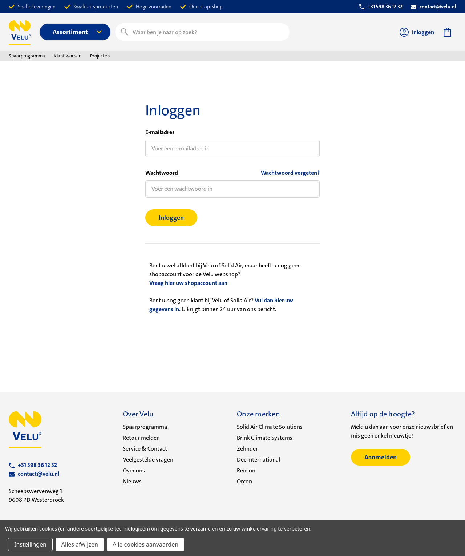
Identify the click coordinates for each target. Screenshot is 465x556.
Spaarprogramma (27, 56)
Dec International (258, 459)
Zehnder (247, 448)
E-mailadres (160, 132)
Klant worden (67, 56)
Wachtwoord (161, 173)
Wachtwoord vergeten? (290, 173)
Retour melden (141, 438)
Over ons (134, 470)
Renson (246, 470)
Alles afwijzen (79, 544)
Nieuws (132, 481)
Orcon (244, 481)
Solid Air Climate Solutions (270, 427)
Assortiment (77, 32)
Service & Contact (145, 448)
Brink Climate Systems (264, 438)
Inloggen (417, 32)
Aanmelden (380, 457)
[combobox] (202, 32)
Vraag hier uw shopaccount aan (188, 283)
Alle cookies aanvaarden (145, 544)
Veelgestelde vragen (148, 459)
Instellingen (30, 544)
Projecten (100, 56)
